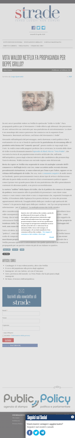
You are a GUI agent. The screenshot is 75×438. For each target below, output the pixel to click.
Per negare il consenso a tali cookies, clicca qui (36, 233)
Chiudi (51, 237)
